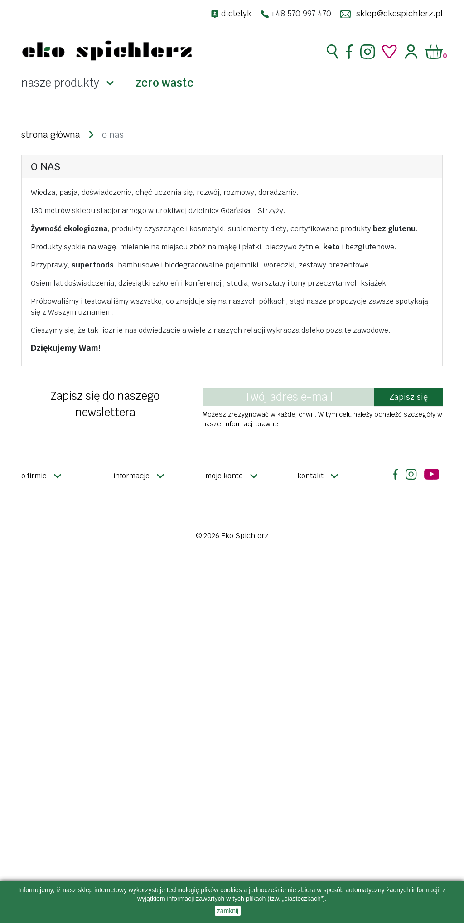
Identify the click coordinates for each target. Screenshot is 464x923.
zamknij (227, 910)
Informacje (131, 476)
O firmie (34, 476)
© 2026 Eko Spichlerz (232, 535)
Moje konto (224, 476)
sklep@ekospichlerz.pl (399, 13)
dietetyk (236, 13)
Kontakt (310, 476)
